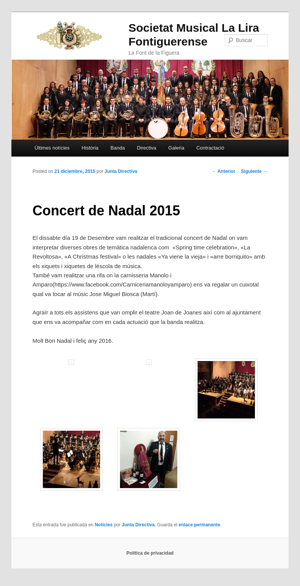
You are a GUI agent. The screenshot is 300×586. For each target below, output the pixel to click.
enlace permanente (199, 524)
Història (90, 148)
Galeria (176, 148)
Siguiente (254, 171)
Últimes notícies (52, 148)
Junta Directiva (120, 171)
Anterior (223, 171)
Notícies (104, 524)
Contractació (210, 148)
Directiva (146, 148)
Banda (117, 148)
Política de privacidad (150, 553)
